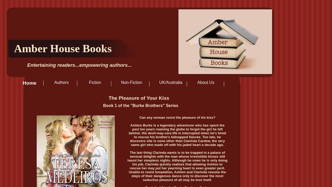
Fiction (95, 82)
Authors (61, 82)
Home (30, 83)
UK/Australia (170, 82)
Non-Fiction (131, 82)
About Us (206, 82)
